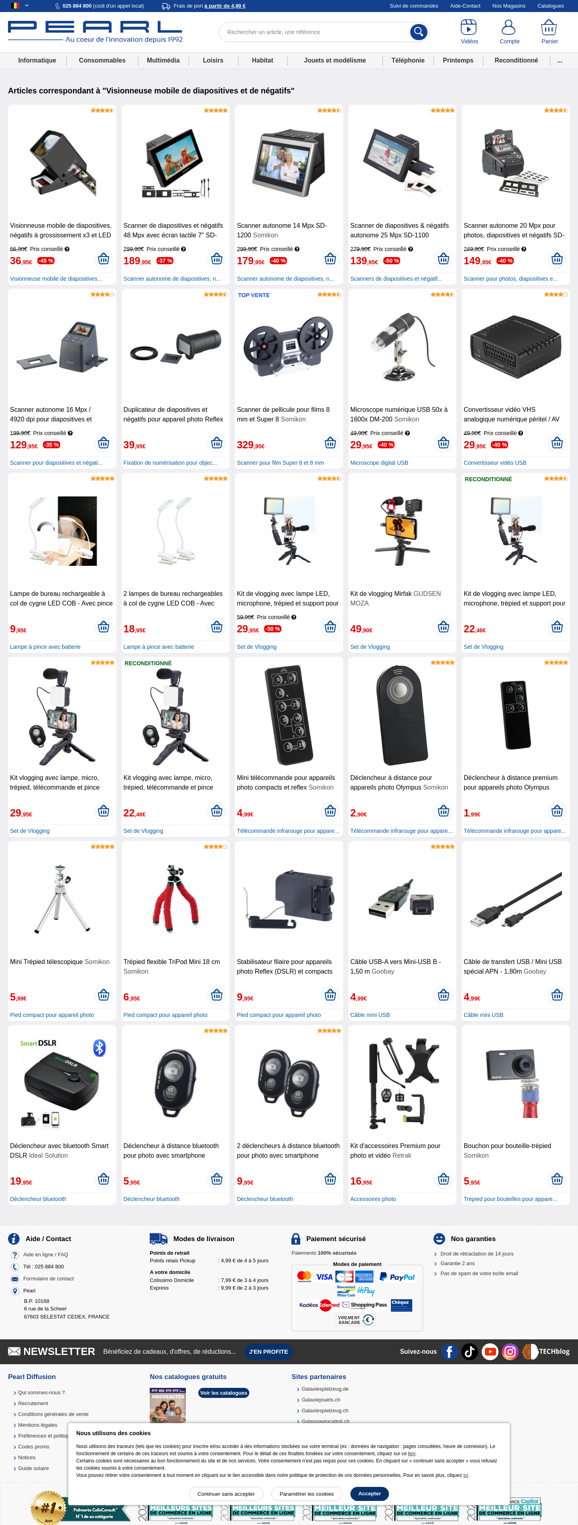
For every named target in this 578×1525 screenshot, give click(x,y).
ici (466, 1475)
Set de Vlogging (257, 647)
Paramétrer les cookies (307, 1494)
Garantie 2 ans (458, 1263)
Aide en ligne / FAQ (45, 1255)
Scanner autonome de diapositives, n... (172, 278)
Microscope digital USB (379, 463)
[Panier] (550, 32)
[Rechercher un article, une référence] (324, 32)
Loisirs (213, 60)
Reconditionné (516, 60)
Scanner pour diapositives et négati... (56, 463)
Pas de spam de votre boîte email (480, 1273)
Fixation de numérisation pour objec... (170, 463)
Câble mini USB (370, 1015)
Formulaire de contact (48, 1279)
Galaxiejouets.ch (321, 1400)
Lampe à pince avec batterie (45, 647)
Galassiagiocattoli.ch (326, 1421)
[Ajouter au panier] (103, 259)
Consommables (102, 60)
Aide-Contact (465, 6)
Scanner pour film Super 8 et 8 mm (280, 463)
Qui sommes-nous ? (41, 1392)
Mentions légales (37, 1425)
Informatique (37, 60)
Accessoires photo (373, 1199)
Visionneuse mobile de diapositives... (56, 278)
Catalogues (550, 6)
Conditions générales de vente (53, 1414)
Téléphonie (408, 60)
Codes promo (33, 1447)
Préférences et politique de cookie (57, 1436)
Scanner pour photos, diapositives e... (511, 278)
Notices (26, 1457)
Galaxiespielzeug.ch (325, 1411)
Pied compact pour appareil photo (52, 1015)
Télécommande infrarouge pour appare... (288, 831)
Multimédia (163, 60)
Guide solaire (33, 1468)
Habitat (262, 60)
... (560, 60)
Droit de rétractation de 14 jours (477, 1254)
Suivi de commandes (414, 6)
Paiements (323, 1253)
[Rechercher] (418, 32)
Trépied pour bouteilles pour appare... (510, 1199)
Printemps (458, 60)
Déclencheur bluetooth (38, 1199)
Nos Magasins (509, 6)
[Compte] (510, 32)
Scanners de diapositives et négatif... (396, 278)
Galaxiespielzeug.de (325, 1389)
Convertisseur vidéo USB (495, 463)
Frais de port (210, 6)
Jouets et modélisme (335, 60)
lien (411, 1453)
